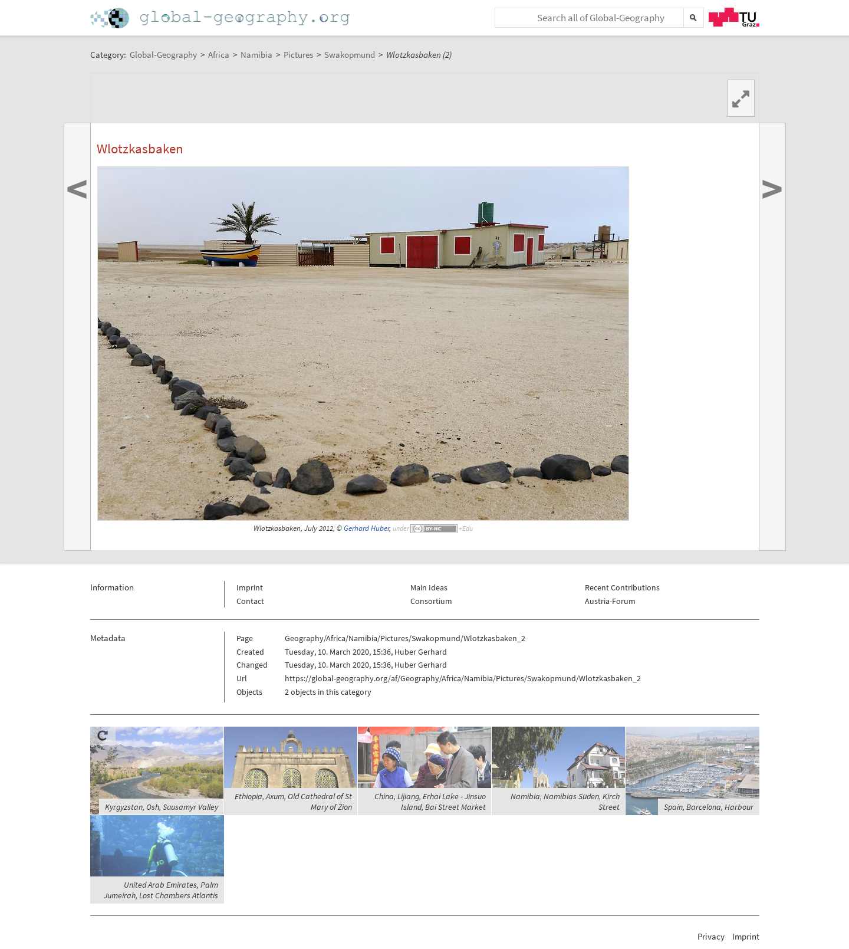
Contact (250, 601)
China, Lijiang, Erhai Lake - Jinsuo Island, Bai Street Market (430, 801)
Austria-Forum (610, 601)
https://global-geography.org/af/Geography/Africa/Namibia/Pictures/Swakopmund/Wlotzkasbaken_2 (463, 678)
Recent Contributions (622, 587)
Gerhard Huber (366, 528)
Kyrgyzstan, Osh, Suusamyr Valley (161, 807)
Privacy (711, 936)
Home (221, 18)
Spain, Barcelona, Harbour (708, 807)
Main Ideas (428, 587)
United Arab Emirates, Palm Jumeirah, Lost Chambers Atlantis (161, 890)
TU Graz (734, 17)
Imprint (249, 587)
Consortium (431, 601)
